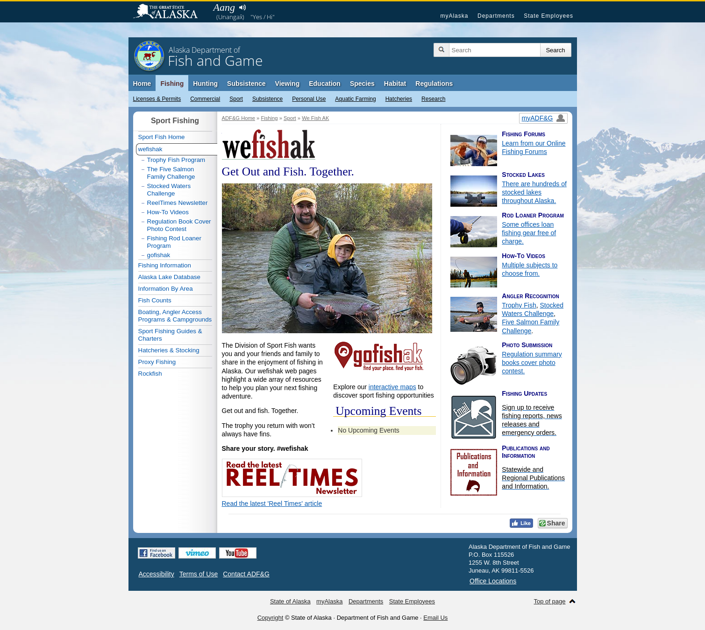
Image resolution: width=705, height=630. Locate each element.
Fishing (172, 83)
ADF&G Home (239, 118)
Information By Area (165, 288)
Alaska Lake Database (169, 276)
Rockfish (150, 373)
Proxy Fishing (157, 361)
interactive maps (392, 387)
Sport (236, 99)
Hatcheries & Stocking (168, 350)
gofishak (159, 255)
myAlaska (454, 16)
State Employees (548, 16)
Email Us (435, 617)
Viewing (287, 83)
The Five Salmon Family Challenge (171, 173)
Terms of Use (198, 574)
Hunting (205, 83)
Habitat (395, 83)
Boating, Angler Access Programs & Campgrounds (175, 315)
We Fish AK (315, 118)
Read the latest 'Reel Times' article (272, 503)
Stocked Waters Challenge (169, 189)
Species (362, 83)
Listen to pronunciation (243, 7)
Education (325, 83)
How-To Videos (168, 212)
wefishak (150, 149)
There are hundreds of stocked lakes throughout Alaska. (534, 192)
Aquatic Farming (355, 99)
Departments (496, 16)
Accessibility (156, 574)
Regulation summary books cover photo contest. (532, 362)
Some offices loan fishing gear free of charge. (529, 233)
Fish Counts (154, 300)
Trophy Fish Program (176, 159)
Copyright (270, 617)
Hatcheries (398, 99)
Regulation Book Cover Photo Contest (179, 225)
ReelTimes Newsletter (177, 202)
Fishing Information (164, 265)
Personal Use (309, 99)
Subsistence (267, 99)
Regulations (434, 83)
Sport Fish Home (161, 136)
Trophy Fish (519, 305)
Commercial (205, 99)
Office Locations (493, 581)
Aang (224, 7)
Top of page (550, 601)
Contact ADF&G (246, 574)
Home (142, 83)
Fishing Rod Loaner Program (174, 242)
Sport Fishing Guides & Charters (170, 335)
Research (433, 99)
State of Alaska (170, 12)
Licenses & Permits (157, 99)
